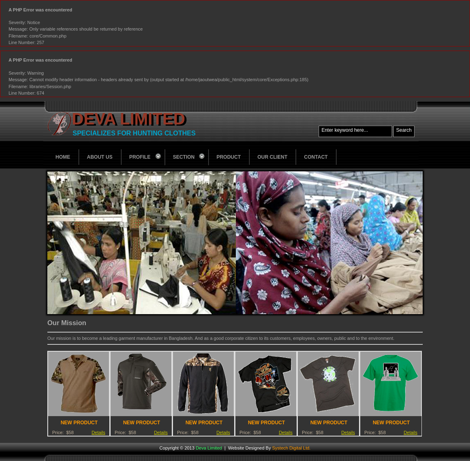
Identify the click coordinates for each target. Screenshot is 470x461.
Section (189, 156)
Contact (316, 157)
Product (229, 157)
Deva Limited (128, 119)
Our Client (272, 157)
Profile (145, 156)
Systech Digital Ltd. (291, 447)
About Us (100, 157)
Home (62, 157)
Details (98, 432)
